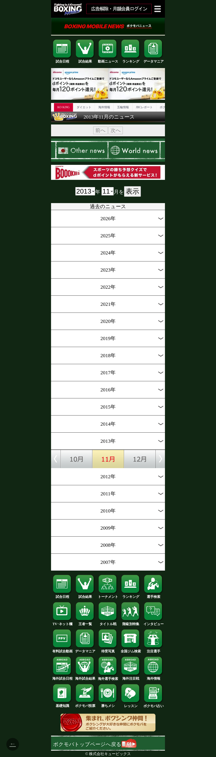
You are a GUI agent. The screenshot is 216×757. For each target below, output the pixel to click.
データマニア (153, 59)
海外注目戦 (130, 677)
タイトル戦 (108, 622)
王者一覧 (85, 622)
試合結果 (85, 59)
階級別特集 (130, 622)
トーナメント (108, 595)
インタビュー (153, 622)
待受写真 (108, 649)
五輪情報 (123, 107)
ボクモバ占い (153, 704)
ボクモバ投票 (85, 704)
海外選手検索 (108, 677)
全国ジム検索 (130, 649)
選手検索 (153, 595)
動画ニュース (108, 59)
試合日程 (62, 59)
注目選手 (153, 649)
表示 (132, 191)
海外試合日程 (62, 677)
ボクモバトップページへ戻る (94, 744)
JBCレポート (144, 107)
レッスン (130, 704)
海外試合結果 (85, 677)
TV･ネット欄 (62, 622)
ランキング (130, 59)
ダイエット (84, 107)
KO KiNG (63, 107)
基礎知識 (62, 704)
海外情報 (104, 107)
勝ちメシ (108, 704)
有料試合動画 (62, 649)
